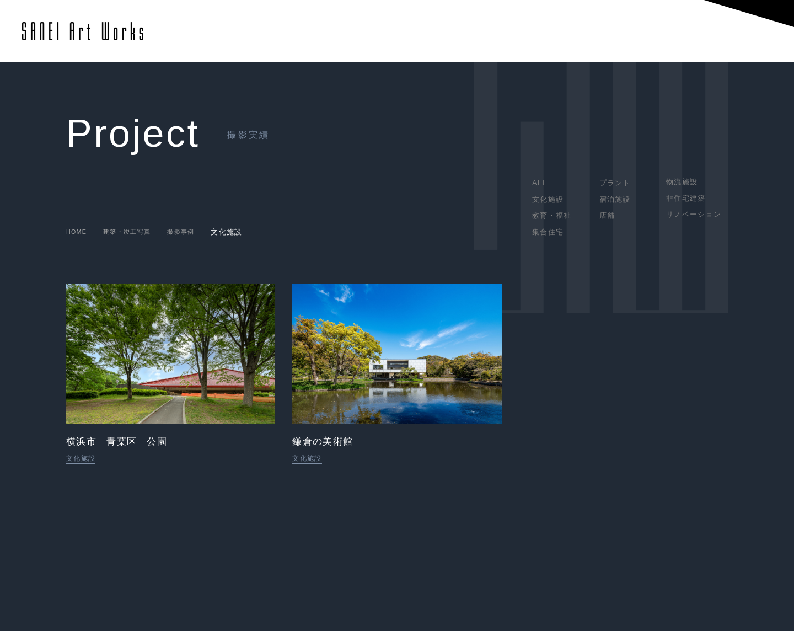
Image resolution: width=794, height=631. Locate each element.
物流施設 (682, 182)
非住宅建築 (686, 198)
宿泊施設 (615, 199)
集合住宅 (548, 232)
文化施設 (548, 199)
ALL (539, 183)
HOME (78, 232)
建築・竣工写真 (134, 232)
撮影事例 (194, 232)
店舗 (607, 215)
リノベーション (693, 214)
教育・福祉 (552, 215)
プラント (615, 183)
